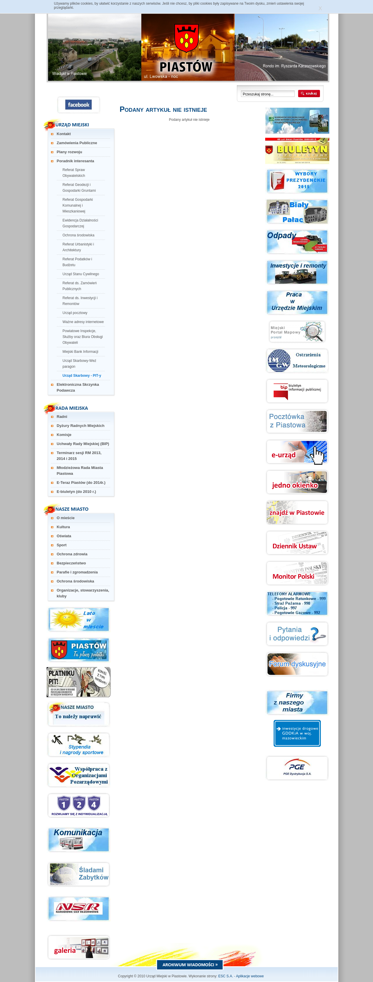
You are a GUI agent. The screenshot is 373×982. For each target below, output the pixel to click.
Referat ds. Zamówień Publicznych (80, 286)
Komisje (64, 434)
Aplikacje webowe (250, 976)
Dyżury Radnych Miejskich (81, 425)
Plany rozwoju (69, 152)
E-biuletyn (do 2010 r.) (76, 491)
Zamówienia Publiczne (77, 143)
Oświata (64, 536)
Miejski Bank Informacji (80, 352)
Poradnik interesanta (75, 161)
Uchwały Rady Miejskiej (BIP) (83, 444)
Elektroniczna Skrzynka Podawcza (78, 387)
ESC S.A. (225, 976)
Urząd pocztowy (75, 313)
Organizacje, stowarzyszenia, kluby (83, 593)
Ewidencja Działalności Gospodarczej (80, 223)
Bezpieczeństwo (71, 563)
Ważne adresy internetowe (83, 322)
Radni (62, 416)
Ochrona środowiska (78, 235)
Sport (62, 545)
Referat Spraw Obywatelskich (74, 173)
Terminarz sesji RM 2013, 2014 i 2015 (79, 456)
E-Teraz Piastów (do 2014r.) (81, 482)
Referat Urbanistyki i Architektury (78, 247)
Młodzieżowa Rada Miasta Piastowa (80, 470)
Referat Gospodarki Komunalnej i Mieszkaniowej (78, 205)
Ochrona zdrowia (72, 554)
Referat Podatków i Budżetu (77, 262)
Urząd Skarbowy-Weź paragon (79, 364)
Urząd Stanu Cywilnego (81, 274)
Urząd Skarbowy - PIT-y (82, 376)
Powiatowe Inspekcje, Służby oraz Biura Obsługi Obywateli (83, 337)
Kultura (63, 527)
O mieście (66, 518)
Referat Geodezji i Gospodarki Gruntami (79, 188)
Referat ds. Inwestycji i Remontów (80, 301)
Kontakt (64, 134)
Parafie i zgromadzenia (77, 572)
